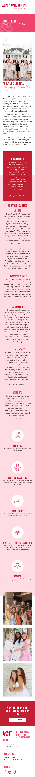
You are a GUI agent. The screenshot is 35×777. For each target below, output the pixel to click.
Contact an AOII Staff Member (14, 760)
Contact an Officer (10, 758)
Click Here (17, 719)
